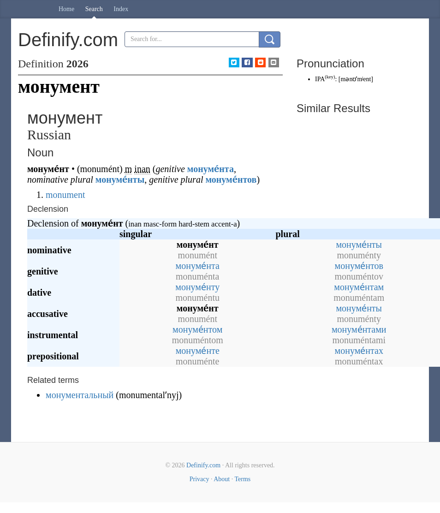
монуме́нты (120, 179)
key (330, 76)
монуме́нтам (359, 287)
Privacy (199, 479)
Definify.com (203, 465)
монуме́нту (197, 287)
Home (66, 9)
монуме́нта (210, 169)
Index (120, 9)
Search (94, 9)
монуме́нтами (359, 329)
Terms (242, 479)
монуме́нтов (230, 179)
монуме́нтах (359, 351)
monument (65, 195)
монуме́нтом (197, 329)
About (222, 479)
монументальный (79, 395)
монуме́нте (198, 351)
